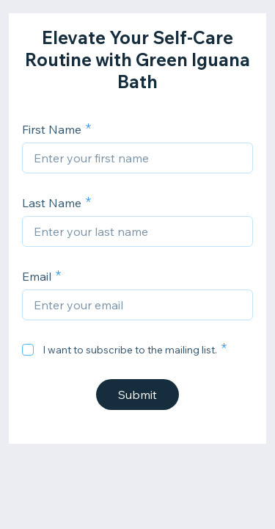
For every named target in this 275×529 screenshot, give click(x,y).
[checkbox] (28, 350)
